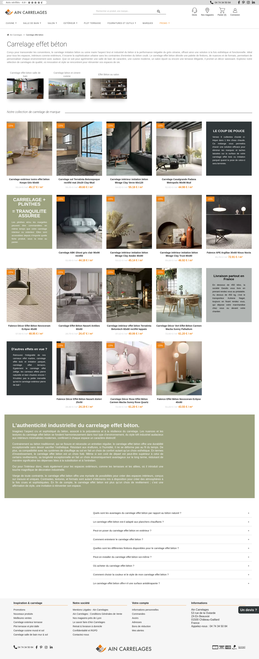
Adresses (137, 622)
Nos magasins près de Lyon (87, 618)
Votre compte (140, 603)
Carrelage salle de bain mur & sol (31, 634)
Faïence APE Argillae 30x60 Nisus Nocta (229, 252)
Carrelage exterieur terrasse (28, 622)
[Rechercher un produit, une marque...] (129, 11)
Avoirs (135, 618)
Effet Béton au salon (108, 74)
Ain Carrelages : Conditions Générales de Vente (97, 614)
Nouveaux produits (23, 614)
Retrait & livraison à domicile (87, 626)
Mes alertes (138, 630)
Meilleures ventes (23, 618)
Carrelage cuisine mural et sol (29, 630)
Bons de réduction (141, 626)
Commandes (138, 614)
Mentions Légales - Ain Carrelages (90, 609)
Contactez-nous (81, 634)
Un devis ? (248, 610)
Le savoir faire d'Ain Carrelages (89, 622)
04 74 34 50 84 (223, 2)
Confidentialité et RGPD (85, 630)
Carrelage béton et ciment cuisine (67, 74)
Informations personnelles (145, 609)
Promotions (19, 609)
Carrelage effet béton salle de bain (25, 74)
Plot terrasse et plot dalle (26, 626)
